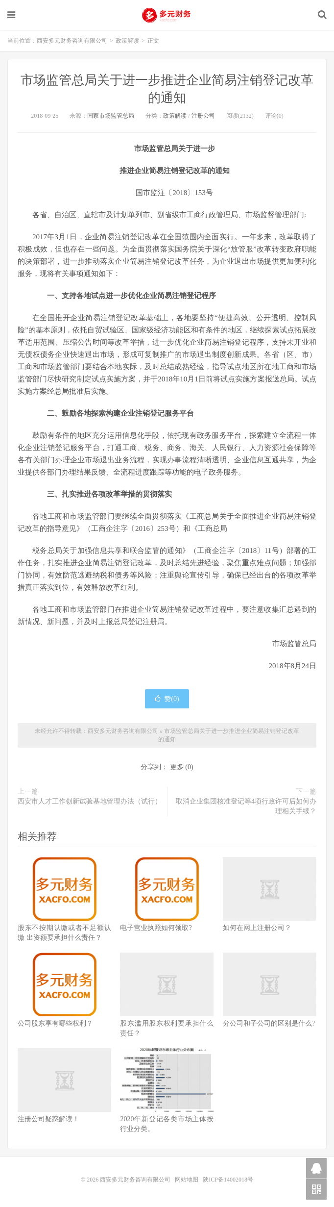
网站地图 (187, 1179)
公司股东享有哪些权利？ (55, 1023)
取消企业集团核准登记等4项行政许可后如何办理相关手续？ (246, 806)
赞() (167, 699)
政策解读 (127, 40)
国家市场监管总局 (110, 115)
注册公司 (203, 115)
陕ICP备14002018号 (228, 1179)
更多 (177, 767)
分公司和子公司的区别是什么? (269, 1023)
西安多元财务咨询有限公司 (167, 15)
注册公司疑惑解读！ (48, 1119)
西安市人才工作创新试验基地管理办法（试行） (90, 801)
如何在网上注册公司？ (257, 927)
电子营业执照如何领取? (155, 927)
